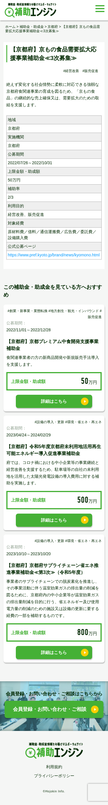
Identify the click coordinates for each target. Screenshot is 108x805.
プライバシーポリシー (54, 775)
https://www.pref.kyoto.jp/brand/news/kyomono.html (54, 255)
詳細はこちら (54, 401)
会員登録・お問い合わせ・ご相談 (49, 709)
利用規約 (54, 767)
